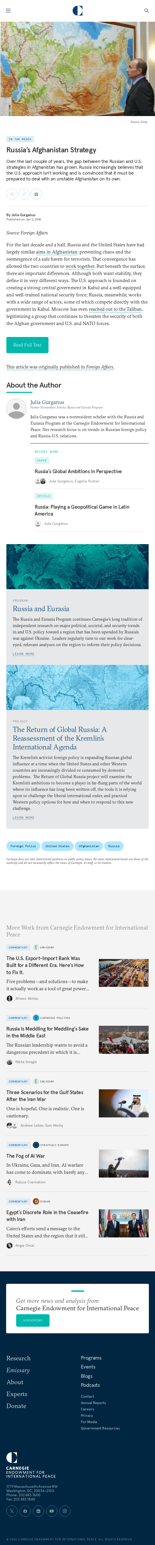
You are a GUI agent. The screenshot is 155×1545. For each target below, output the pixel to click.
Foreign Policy (23, 846)
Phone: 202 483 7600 (23, 1495)
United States (57, 846)
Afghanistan (89, 846)
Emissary (47, 947)
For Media (89, 1421)
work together (79, 266)
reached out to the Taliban (115, 309)
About (14, 1382)
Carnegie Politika (55, 1018)
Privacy (87, 1415)
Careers (87, 1409)
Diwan (45, 1201)
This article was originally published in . (60, 367)
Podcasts (90, 1385)
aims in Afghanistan (56, 252)
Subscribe (33, 1320)
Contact (87, 1396)
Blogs (86, 1376)
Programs (91, 1358)
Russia (113, 846)
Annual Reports (93, 1402)
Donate (16, 1406)
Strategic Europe (54, 1145)
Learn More (23, 653)
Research (18, 1358)
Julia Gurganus (23, 214)
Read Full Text (27, 345)
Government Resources (100, 1428)
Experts (16, 1394)
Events (88, 1367)
